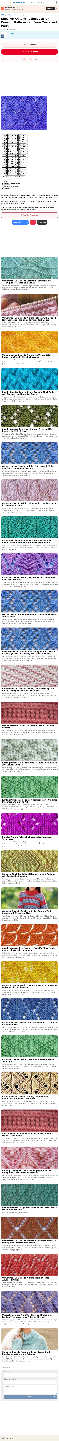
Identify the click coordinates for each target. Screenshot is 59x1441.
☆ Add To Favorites (29, 52)
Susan (11, 33)
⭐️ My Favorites (17, 2)
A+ (32, 59)
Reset (37, 59)
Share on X (42, 222)
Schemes (11, 29)
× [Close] (56, 9)
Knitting (3, 29)
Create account (40, 2)
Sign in (32, 2)
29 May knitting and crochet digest (13, 15)
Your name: (8, 1372)
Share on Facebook (20, 222)
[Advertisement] (29, 78)
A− (21, 59)
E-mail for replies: (10, 1379)
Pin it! (33, 222)
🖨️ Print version (29, 45)
